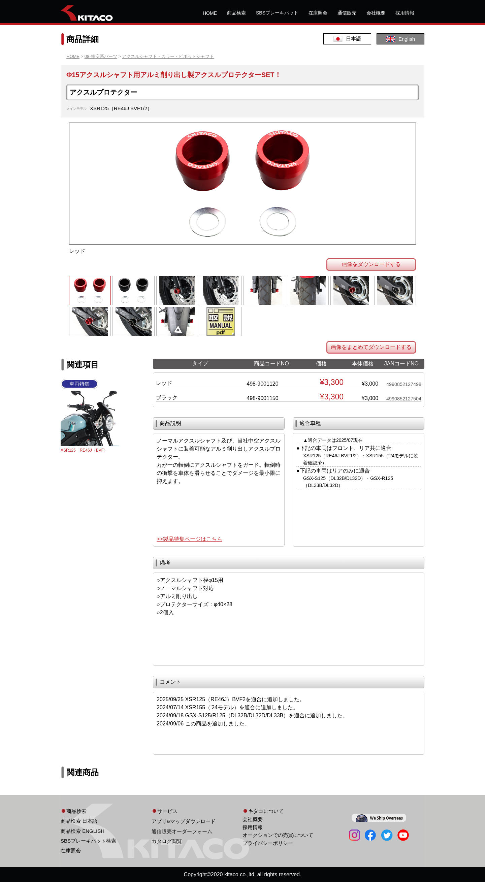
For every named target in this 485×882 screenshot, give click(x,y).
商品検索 (236, 12)
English (400, 39)
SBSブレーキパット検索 (88, 841)
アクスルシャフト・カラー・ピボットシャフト (168, 56)
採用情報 (404, 12)
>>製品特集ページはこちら (189, 539)
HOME (210, 13)
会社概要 (375, 12)
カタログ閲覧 (167, 841)
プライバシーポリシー (268, 843)
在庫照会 (318, 12)
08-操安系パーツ (101, 56)
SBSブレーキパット (277, 12)
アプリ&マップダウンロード (184, 821)
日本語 (347, 39)
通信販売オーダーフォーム (182, 831)
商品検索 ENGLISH (82, 831)
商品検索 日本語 (79, 821)
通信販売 (346, 12)
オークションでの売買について (278, 835)
